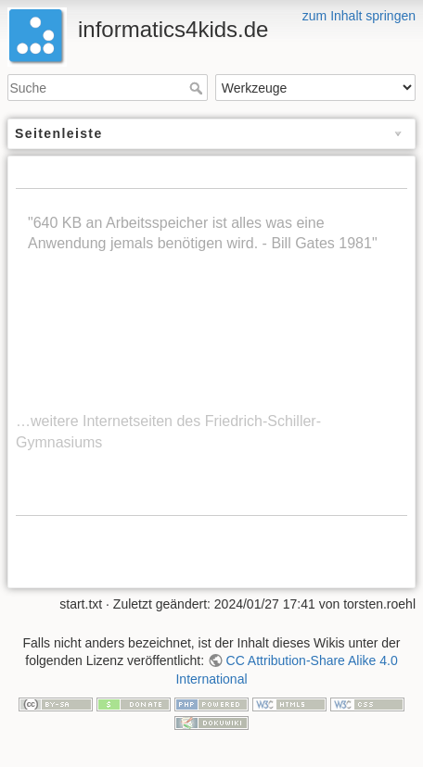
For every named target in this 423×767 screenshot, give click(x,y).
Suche (198, 88)
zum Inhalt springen (359, 15)
